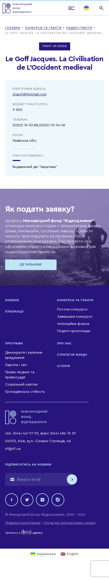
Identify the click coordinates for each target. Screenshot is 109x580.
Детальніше (31, 264)
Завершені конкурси (74, 316)
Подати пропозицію (73, 331)
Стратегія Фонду (72, 354)
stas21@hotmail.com (29, 94)
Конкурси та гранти (75, 300)
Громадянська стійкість (25, 392)
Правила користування (22, 522)
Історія (63, 366)
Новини (12, 300)
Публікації (14, 311)
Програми (14, 343)
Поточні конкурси (72, 309)
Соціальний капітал (21, 384)
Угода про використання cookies (69, 522)
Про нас (64, 343)
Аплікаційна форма (73, 324)
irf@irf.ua (13, 449)
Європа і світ (16, 365)
